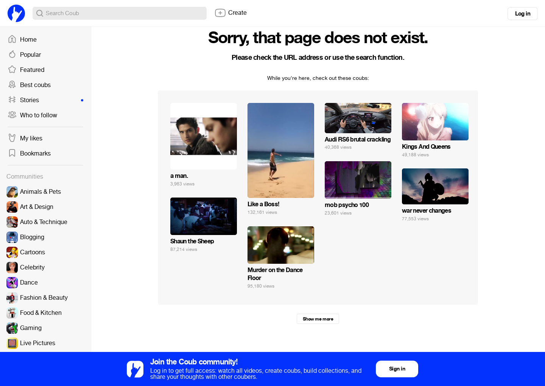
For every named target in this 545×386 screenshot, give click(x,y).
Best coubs (29, 85)
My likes (25, 138)
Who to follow (32, 115)
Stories (45, 100)
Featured (26, 70)
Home (22, 39)
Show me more (318, 319)
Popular (24, 55)
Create (230, 13)
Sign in (397, 368)
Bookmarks (29, 153)
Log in (522, 13)
